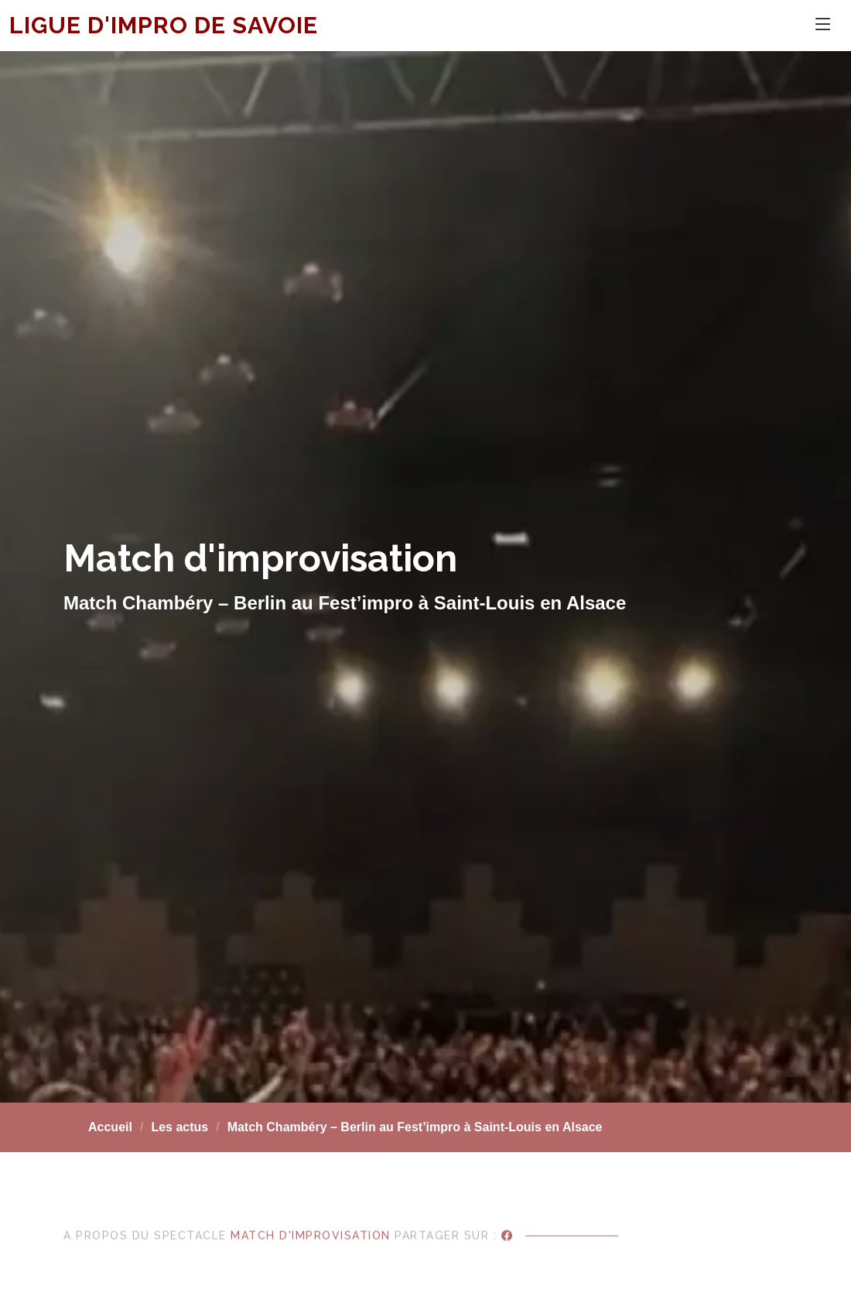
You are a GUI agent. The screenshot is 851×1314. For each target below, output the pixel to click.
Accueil (110, 1127)
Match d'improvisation (311, 1250)
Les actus (179, 1127)
